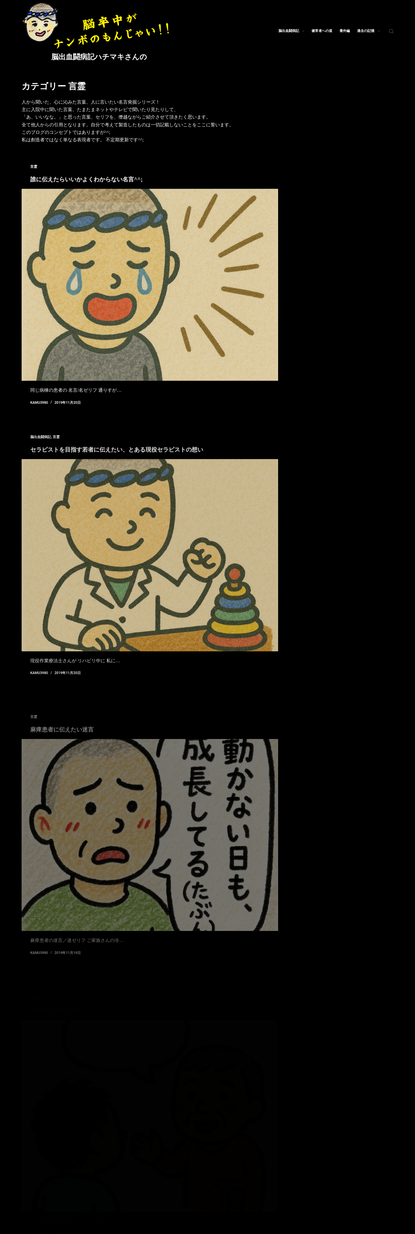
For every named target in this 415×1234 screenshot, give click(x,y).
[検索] (391, 31)
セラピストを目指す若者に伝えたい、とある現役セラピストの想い (116, 461)
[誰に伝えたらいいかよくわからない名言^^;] (150, 285)
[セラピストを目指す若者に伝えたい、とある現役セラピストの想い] (150, 566)
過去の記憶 (369, 31)
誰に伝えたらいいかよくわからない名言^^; (86, 179)
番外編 (344, 31)
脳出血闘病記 (292, 31)
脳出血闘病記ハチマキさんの (99, 57)
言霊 (33, 167)
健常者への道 (322, 31)
